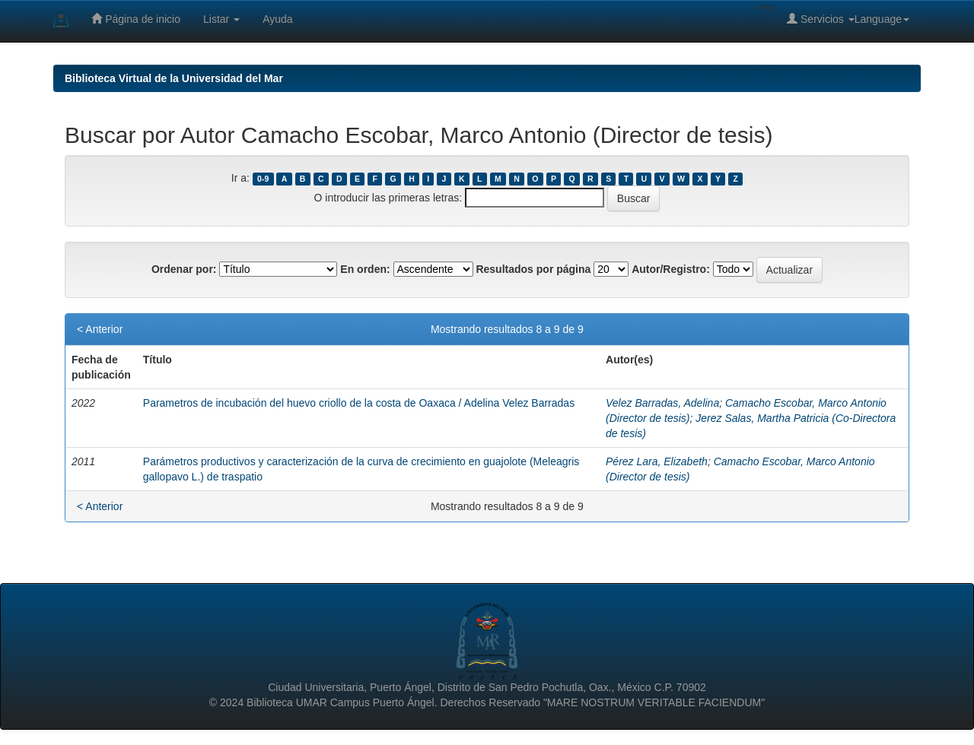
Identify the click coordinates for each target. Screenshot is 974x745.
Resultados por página (533, 269)
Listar (221, 19)
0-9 (263, 178)
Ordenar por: (184, 269)
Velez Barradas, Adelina (662, 403)
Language (882, 19)
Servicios (821, 18)
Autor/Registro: (671, 269)
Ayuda (277, 19)
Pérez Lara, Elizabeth (657, 461)
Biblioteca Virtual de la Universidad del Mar (174, 78)
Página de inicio (135, 18)
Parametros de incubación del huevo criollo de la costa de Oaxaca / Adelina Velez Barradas (359, 403)
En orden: (365, 269)
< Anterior (100, 329)
